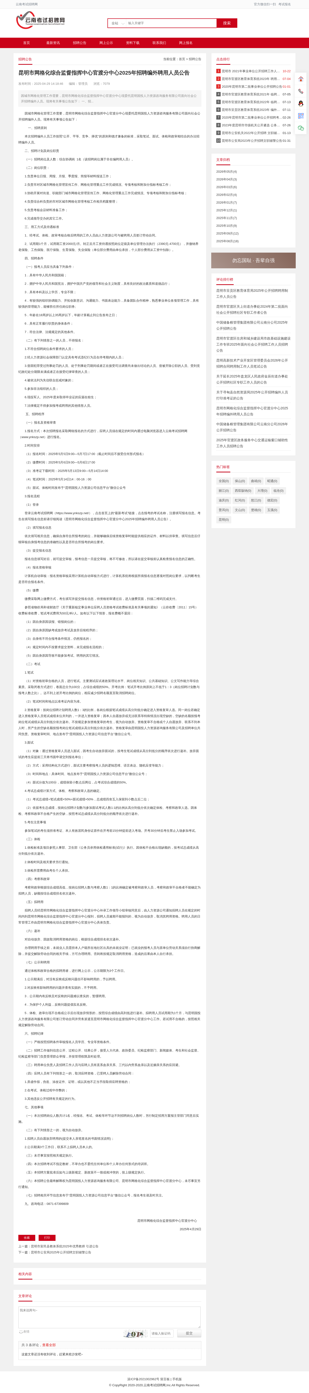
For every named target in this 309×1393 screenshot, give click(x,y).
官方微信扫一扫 (265, 4)
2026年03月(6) (226, 187)
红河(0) (240, 500)
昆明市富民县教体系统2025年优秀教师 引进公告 (64, 1246)
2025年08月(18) (227, 241)
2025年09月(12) (227, 233)
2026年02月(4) (226, 195)
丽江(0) (224, 490)
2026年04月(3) (226, 179)
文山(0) (240, 510)
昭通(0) (272, 481)
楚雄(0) (256, 510)
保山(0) (240, 481)
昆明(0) (224, 519)
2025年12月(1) (226, 210)
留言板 (165, 1379)
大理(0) (262, 490)
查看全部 (49, 1345)
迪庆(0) (224, 500)
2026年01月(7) (226, 202)
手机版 (177, 1379)
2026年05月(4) (226, 171)
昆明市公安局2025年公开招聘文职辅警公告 (61, 1252)
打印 (47, 1237)
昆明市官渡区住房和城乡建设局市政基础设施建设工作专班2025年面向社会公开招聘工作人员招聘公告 (253, 344)
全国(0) (224, 481)
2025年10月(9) (226, 225)
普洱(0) (224, 510)
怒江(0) (256, 500)
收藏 (27, 1237)
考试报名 (284, 4)
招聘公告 (79, 43)
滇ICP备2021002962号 (143, 1379)
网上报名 (186, 43)
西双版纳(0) (243, 490)
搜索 (227, 23)
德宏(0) (272, 500)
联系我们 (159, 43)
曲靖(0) (256, 481)
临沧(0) (279, 490)
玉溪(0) (272, 510)
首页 (26, 43)
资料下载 (133, 43)
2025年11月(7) (226, 218)
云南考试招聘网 (27, 4)
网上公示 (106, 43)
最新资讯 (53, 43)
